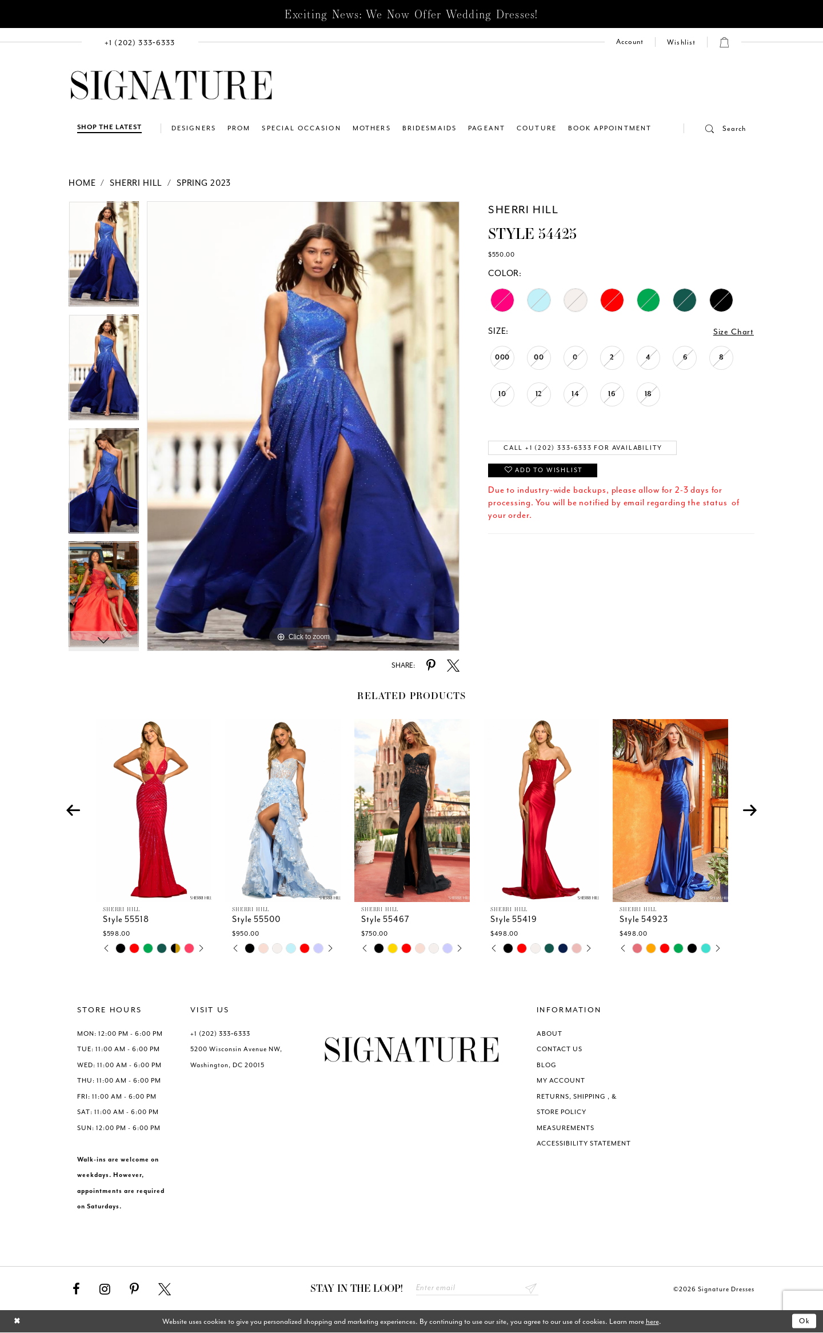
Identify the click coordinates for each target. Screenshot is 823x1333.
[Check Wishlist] (681, 42)
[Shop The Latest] (109, 128)
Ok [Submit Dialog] (804, 1322)
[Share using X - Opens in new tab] (453, 666)
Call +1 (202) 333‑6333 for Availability (586, 448)
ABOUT (549, 1033)
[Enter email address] (477, 1289)
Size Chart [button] (733, 331)
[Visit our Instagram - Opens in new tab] (104, 1290)
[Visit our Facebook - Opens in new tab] (76, 1290)
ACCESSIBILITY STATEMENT (584, 1143)
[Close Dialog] (17, 1322)
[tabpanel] (104, 258)
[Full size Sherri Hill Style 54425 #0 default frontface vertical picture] (303, 426)
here (652, 1322)
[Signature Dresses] (171, 85)
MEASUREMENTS (565, 1128)
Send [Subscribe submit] (531, 1289)
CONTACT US (559, 1049)
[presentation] (153, 810)
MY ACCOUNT (561, 1080)
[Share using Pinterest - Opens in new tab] (431, 666)
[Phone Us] (140, 42)
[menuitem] (140, 42)
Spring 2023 (204, 183)
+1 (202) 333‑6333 (220, 1033)
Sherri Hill (136, 183)
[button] (715, 128)
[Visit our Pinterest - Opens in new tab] (134, 1290)
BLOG (547, 1065)
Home (82, 183)
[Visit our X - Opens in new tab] (164, 1290)
